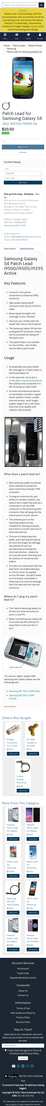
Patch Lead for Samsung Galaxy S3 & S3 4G (32, 867)
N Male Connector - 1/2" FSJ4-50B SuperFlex (13, 745)
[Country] (23, 173)
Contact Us (23, 995)
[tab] (10, 249)
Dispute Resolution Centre (23, 977)
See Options (13, 949)
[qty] (23, 168)
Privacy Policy (23, 1017)
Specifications (27, 248)
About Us (23, 990)
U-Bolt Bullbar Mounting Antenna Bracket (21, 782)
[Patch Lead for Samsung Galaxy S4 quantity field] (23, 141)
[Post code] (23, 178)
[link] (18, 1066)
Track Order (23, 973)
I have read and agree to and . (23, 1052)
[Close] (23, 10)
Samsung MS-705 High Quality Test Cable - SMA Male (13, 904)
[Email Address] (23, 1046)
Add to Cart (23, 147)
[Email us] (13, 1066)
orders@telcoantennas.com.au (25, 236)
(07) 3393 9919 (19, 239)
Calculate (23, 182)
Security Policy (23, 1022)
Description (10, 248)
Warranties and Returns (23, 1013)
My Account (23, 968)
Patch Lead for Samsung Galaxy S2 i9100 (32, 904)
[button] (23, 152)
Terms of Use (23, 1008)
